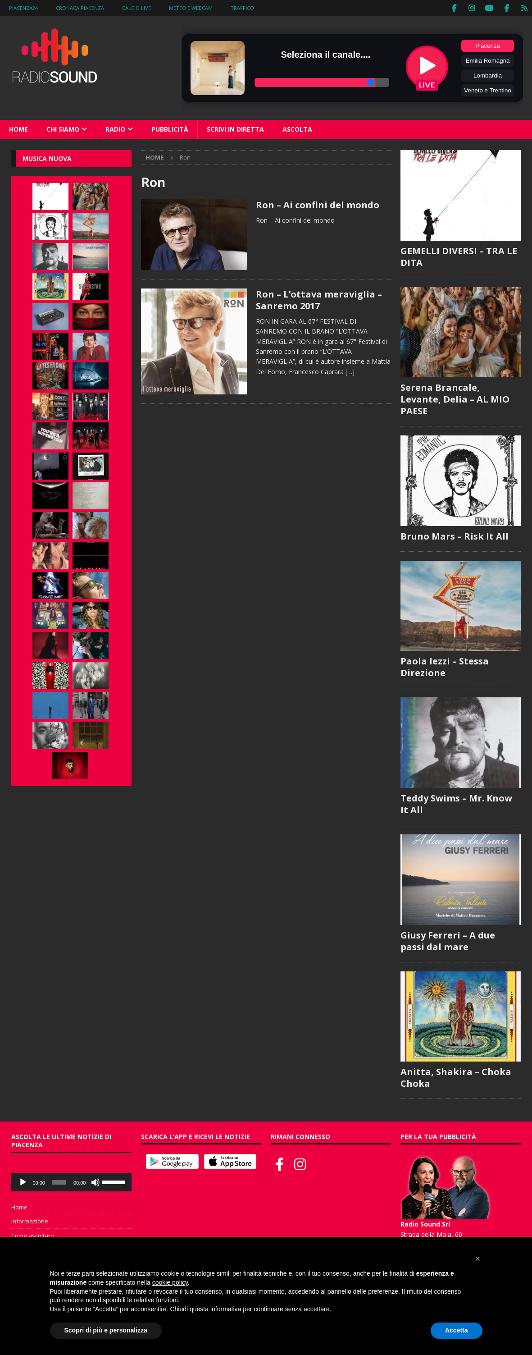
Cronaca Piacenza (80, 8)
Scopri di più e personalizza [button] (105, 1330)
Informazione (29, 1221)
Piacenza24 (23, 8)
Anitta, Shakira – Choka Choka (455, 1077)
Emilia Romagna (488, 60)
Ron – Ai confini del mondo (317, 205)
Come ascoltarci (33, 1235)
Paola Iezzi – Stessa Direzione (444, 667)
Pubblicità (169, 128)
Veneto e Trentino (487, 90)
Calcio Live (136, 8)
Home (18, 128)
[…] (350, 371)
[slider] (59, 1182)
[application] (71, 1182)
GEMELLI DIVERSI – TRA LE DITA (458, 256)
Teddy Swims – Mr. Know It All (456, 804)
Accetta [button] (456, 1330)
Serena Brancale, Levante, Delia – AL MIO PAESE (454, 399)
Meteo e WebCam (191, 8)
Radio (115, 128)
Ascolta (297, 128)
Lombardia (487, 75)
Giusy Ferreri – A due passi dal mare (447, 940)
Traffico (242, 8)
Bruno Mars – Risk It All (454, 536)
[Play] (22, 1181)
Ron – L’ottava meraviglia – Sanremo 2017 (319, 299)
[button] (478, 1258)
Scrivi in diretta (235, 128)
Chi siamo (62, 128)
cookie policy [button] (170, 1282)
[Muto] (95, 1181)
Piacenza (487, 45)
